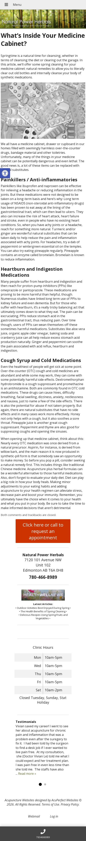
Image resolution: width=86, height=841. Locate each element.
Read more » (27, 773)
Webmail (34, 816)
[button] (5, 173)
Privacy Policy (70, 804)
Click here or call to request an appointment (43, 531)
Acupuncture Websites (19, 800)
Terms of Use (50, 804)
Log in (54, 816)
